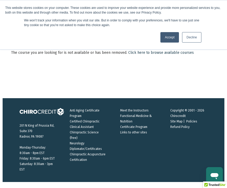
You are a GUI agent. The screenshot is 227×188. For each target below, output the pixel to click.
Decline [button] (192, 37)
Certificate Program (133, 127)
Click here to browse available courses (161, 52)
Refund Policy (180, 127)
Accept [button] (169, 37)
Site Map (176, 121)
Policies (191, 121)
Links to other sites (133, 132)
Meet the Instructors (134, 110)
